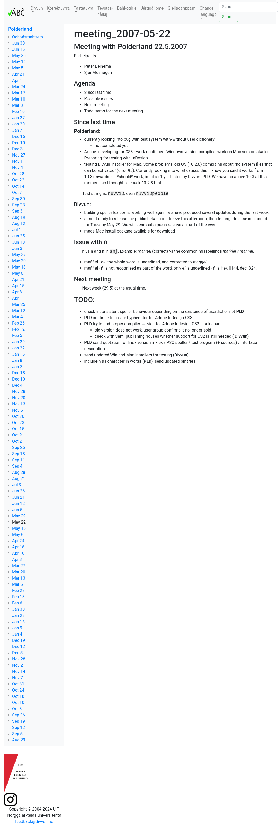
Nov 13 (18, 404)
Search (228, 16)
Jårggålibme (152, 8)
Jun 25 (18, 236)
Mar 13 (18, 578)
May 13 (19, 267)
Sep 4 (17, 466)
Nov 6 (17, 410)
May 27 (19, 254)
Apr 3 (17, 559)
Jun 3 (17, 248)
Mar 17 (18, 92)
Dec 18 (18, 372)
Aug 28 (18, 472)
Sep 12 (18, 727)
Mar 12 (18, 310)
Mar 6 (17, 584)
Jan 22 (18, 348)
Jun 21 (18, 497)
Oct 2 (17, 441)
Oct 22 (18, 180)
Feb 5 (17, 335)
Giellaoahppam (181, 8)
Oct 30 (18, 416)
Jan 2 (17, 366)
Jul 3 (16, 484)
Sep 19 (18, 721)
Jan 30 (18, 609)
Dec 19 (18, 640)
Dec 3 (17, 148)
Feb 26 (18, 323)
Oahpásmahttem (27, 36)
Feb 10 (18, 111)
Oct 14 (18, 186)
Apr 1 (17, 80)
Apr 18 (18, 547)
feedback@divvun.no (34, 821)
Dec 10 (18, 142)
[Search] (248, 7)
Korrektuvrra (58, 8)
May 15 (19, 528)
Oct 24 (18, 690)
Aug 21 (18, 478)
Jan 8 (17, 360)
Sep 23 (18, 204)
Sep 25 (18, 447)
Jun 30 (18, 43)
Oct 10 (18, 702)
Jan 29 (18, 341)
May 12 (19, 61)
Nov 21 (18, 665)
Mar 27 (18, 565)
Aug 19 (18, 217)
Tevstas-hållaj (105, 11)
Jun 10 (18, 242)
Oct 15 (18, 428)
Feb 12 (18, 329)
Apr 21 (18, 74)
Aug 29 (18, 739)
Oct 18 (18, 696)
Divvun (37, 8)
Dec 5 (17, 652)
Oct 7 (17, 192)
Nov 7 (17, 677)
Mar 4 (17, 316)
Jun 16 (18, 49)
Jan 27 (18, 117)
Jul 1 (16, 229)
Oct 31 (18, 683)
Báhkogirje (126, 8)
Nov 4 (17, 167)
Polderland (20, 29)
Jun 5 (17, 509)
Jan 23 (18, 615)
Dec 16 (18, 136)
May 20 (19, 260)
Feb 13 (18, 596)
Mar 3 (17, 105)
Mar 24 (18, 86)
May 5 (17, 68)
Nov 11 (18, 161)
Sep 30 (18, 198)
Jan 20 (18, 124)
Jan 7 (17, 130)
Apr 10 (18, 553)
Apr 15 (18, 285)
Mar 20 (18, 571)
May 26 (19, 55)
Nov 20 (18, 397)
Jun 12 (18, 503)
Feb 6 (17, 603)
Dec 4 (17, 385)
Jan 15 (18, 354)
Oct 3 (17, 708)
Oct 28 (18, 173)
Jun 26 (18, 491)
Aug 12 (18, 223)
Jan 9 (17, 627)
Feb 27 (18, 590)
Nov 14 (18, 671)
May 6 (17, 273)
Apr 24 (18, 540)
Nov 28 (18, 391)
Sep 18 (18, 453)
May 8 (17, 534)
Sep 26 (18, 715)
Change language (208, 11)
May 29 (19, 515)
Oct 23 (18, 422)
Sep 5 (17, 733)
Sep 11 (18, 459)
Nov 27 (18, 155)
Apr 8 (17, 292)
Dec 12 (18, 646)
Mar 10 (18, 99)
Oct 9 (17, 435)
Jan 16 (18, 621)
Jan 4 (17, 634)
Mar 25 (18, 304)
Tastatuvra (83, 8)
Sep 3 (17, 211)
